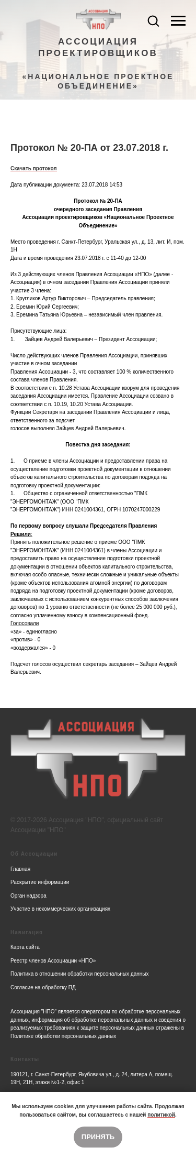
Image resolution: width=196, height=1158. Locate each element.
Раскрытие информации (39, 882)
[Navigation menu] (178, 21)
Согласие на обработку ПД (43, 987)
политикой (161, 1115)
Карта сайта (25, 947)
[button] (153, 20)
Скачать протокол (33, 168)
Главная (20, 869)
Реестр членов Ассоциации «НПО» (53, 961)
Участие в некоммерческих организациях (60, 909)
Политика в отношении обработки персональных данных (79, 974)
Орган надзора (28, 896)
